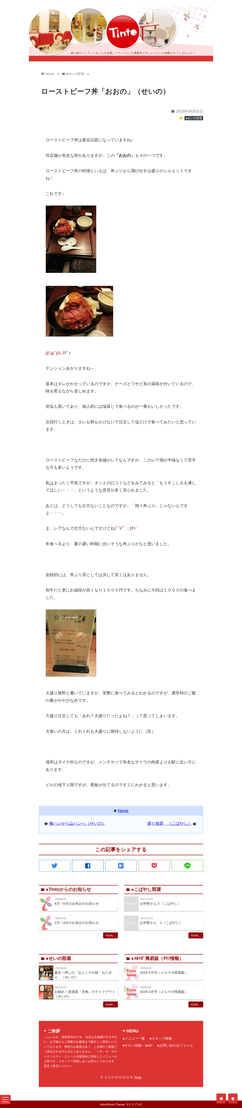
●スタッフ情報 (160, 1038)
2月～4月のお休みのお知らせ (76, 923)
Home (123, 811)
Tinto (137, 1077)
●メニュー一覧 (134, 1038)
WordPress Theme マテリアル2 (121, 1104)
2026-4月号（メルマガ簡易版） (164, 992)
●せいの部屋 (194, 118)
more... (110, 935)
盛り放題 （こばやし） (169, 823)
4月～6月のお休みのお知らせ (76, 903)
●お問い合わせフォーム (175, 1045)
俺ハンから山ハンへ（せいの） (77, 823)
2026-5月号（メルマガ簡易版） (164, 972)
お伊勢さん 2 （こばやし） (160, 903)
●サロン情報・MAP (137, 1045)
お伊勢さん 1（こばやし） (161, 923)
